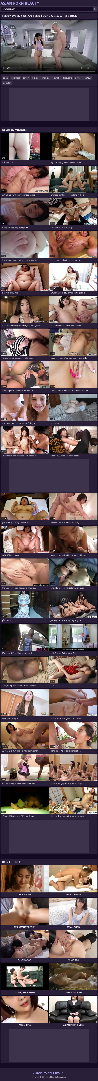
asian (5, 78)
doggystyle (67, 78)
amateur (87, 78)
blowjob (55, 78)
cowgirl (26, 78)
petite (77, 78)
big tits (35, 78)
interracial (15, 78)
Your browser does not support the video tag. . (49, 47)
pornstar (7, 83)
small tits (45, 78)
